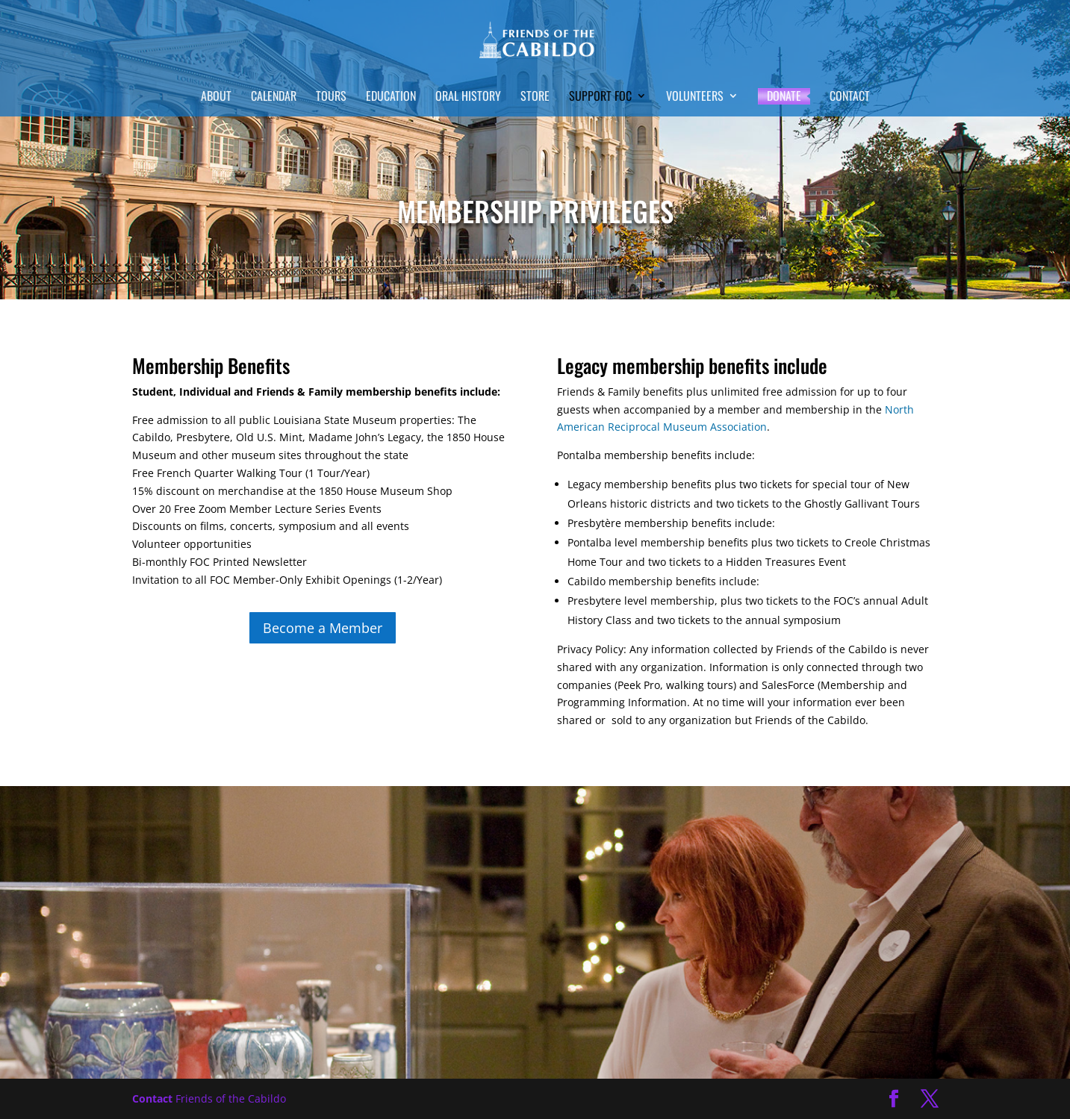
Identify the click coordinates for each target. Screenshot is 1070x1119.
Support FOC (600, 97)
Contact (850, 97)
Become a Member (322, 628)
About (216, 97)
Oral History (468, 97)
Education (391, 97)
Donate (784, 96)
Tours (331, 97)
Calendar (273, 97)
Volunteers (695, 97)
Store (535, 97)
